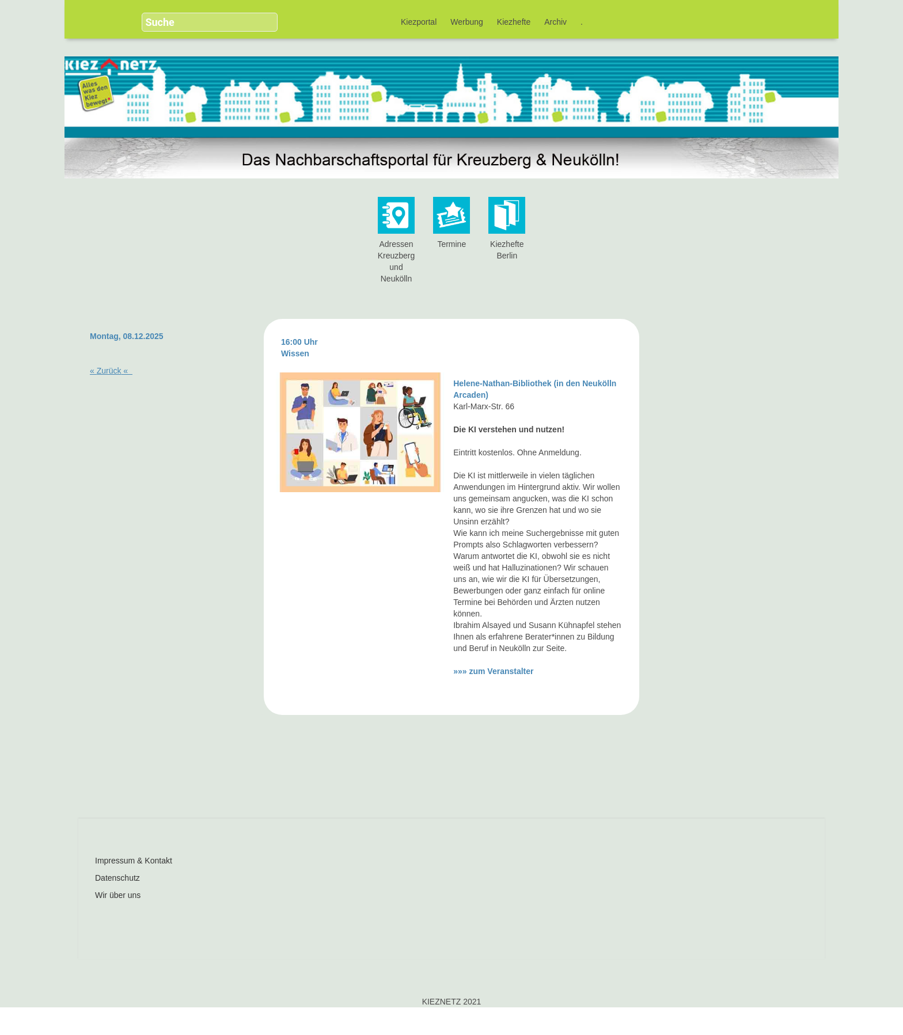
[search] (198, 22)
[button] (261, 17)
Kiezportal (419, 21)
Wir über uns (118, 895)
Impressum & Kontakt (133, 860)
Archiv (555, 21)
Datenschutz (117, 877)
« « (111, 370)
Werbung (466, 21)
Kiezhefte (513, 21)
